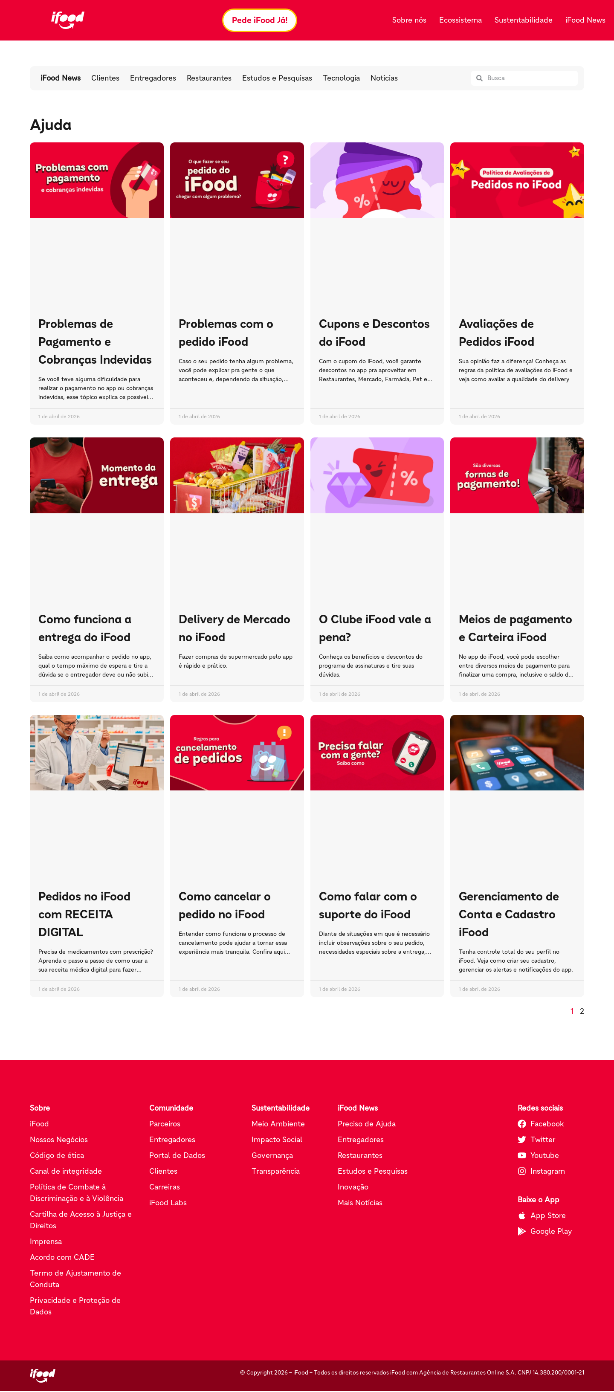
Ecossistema (460, 20)
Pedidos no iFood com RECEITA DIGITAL (84, 915)
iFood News (585, 20)
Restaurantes (209, 79)
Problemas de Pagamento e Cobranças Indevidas (95, 343)
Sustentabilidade (524, 20)
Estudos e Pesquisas (277, 79)
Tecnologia (341, 79)
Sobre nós (409, 20)
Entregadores (153, 79)
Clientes (105, 79)
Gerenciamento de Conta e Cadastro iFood (509, 915)
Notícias (384, 79)
